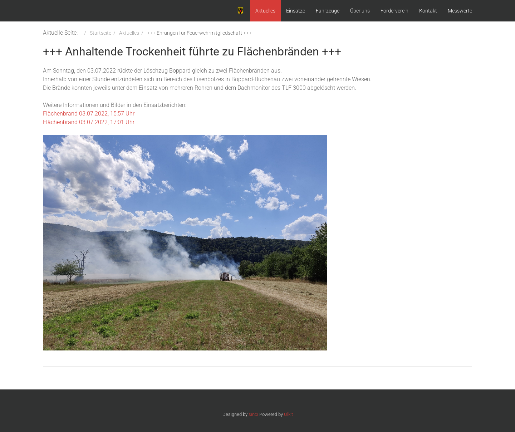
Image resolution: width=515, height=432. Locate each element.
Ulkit (288, 414)
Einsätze (295, 11)
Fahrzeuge (327, 11)
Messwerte (460, 11)
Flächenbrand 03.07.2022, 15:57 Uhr (88, 113)
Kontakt (428, 11)
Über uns (360, 11)
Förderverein (394, 11)
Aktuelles (265, 11)
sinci (253, 414)
